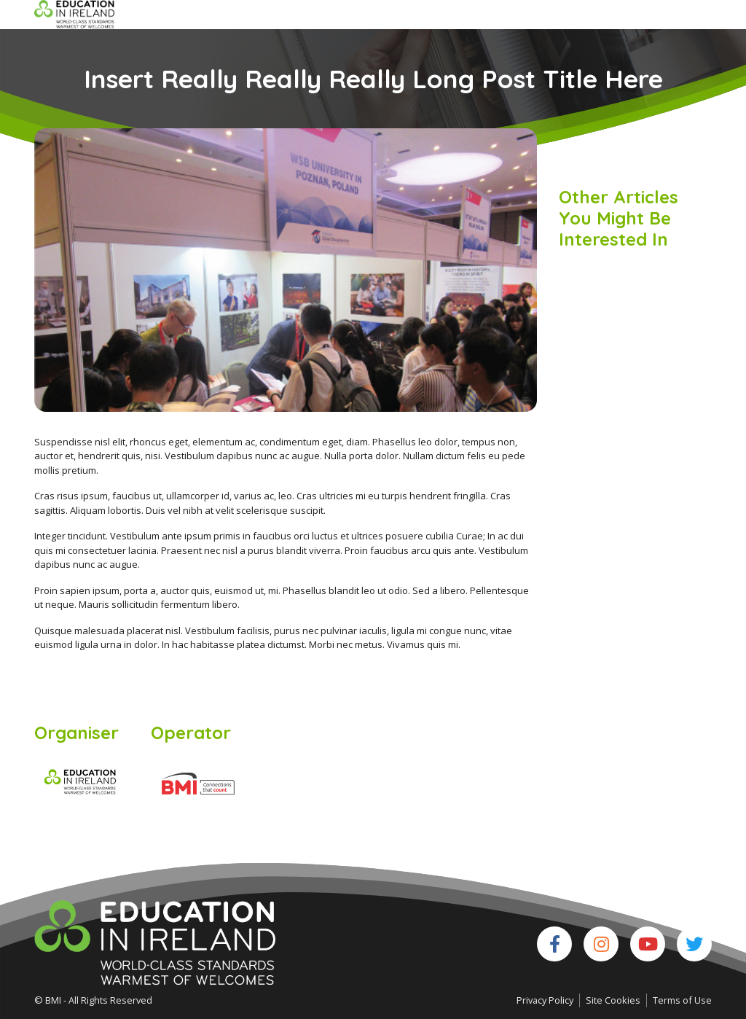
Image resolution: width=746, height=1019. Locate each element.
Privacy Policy (545, 1000)
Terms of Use (682, 1000)
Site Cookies (613, 1000)
